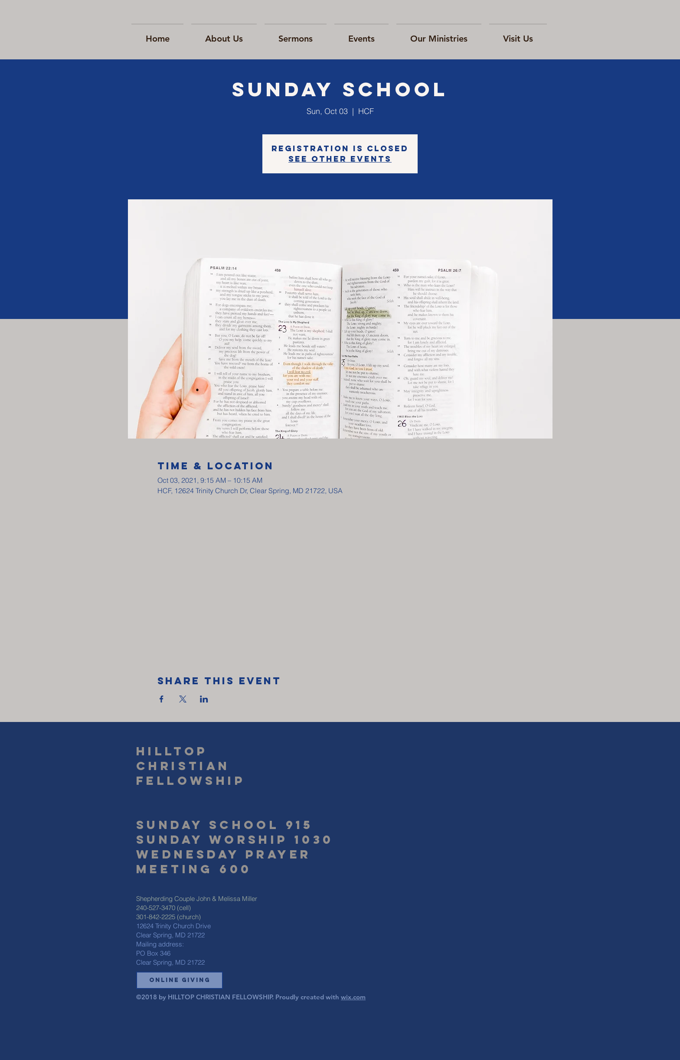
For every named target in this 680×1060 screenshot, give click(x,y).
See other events (340, 159)
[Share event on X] (183, 699)
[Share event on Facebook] (161, 699)
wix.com (353, 997)
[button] (179, 980)
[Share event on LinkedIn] (204, 699)
